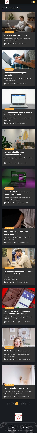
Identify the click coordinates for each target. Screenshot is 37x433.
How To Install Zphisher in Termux (17, 388)
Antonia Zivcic (12, 43)
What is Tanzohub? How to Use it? (17, 351)
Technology (9, 32)
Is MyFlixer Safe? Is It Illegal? (15, 35)
